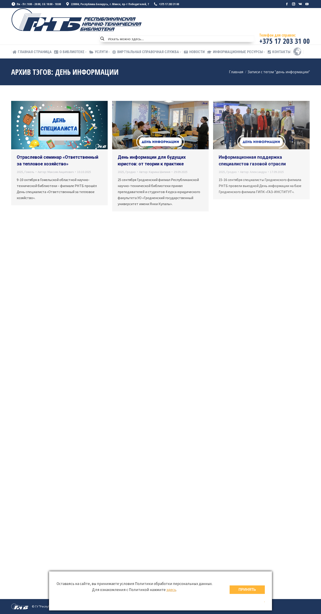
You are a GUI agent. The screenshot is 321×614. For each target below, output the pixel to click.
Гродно (131, 172)
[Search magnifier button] (102, 38)
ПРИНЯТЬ (247, 589)
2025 (20, 172)
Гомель (29, 172)
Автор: (56, 172)
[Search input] (180, 38)
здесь (171, 589)
